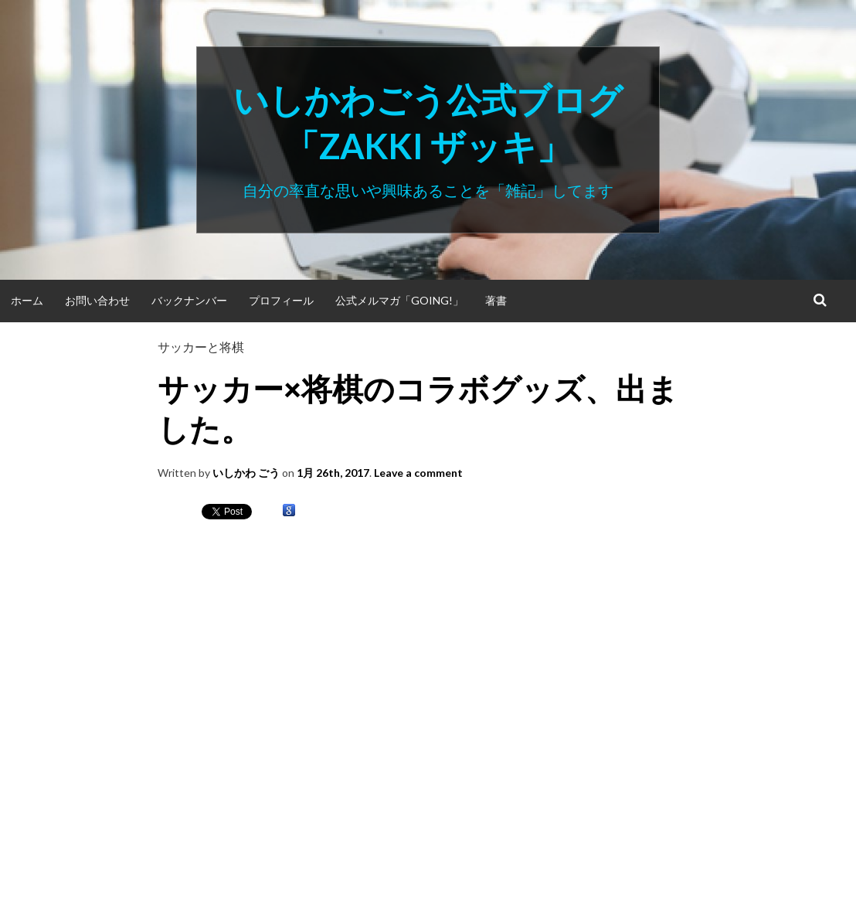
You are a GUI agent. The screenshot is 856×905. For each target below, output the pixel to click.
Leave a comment (418, 472)
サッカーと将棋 (201, 346)
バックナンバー (189, 300)
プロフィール (281, 300)
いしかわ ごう (246, 472)
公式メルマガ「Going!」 (399, 300)
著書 (496, 300)
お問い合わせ (97, 300)
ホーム (27, 300)
